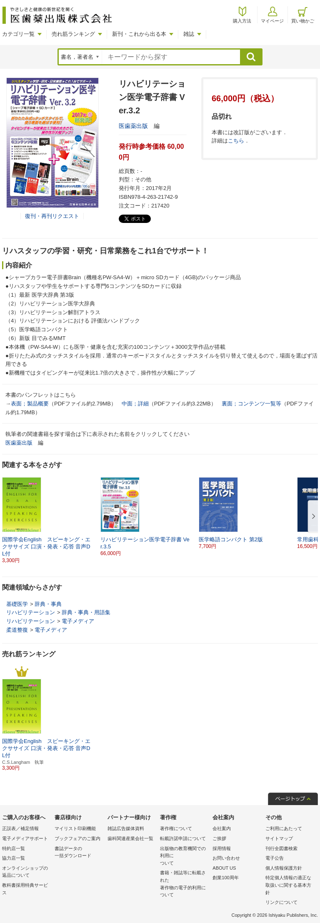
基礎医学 (17, 604)
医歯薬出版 (133, 126)
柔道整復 (17, 630)
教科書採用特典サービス (25, 889)
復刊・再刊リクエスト (52, 216)
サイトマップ (279, 838)
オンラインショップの (26, 872)
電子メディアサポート (25, 838)
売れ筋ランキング (73, 34)
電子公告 (274, 857)
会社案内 (221, 828)
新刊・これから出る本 (139, 34)
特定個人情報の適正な (289, 885)
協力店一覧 (13, 857)
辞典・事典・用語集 (86, 612)
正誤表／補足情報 (20, 828)
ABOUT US (224, 867)
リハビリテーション (30, 612)
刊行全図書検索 (281, 848)
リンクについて (281, 902)
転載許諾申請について (183, 838)
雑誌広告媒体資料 (126, 828)
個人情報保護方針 (283, 867)
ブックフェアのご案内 (77, 838)
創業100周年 (225, 877)
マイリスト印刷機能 (75, 828)
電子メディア (78, 621)
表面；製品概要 (30, 403)
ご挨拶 (219, 838)
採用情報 (221, 848)
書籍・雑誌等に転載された (184, 884)
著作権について (176, 828)
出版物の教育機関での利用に (184, 856)
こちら (236, 141)
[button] (312, 516)
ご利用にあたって (283, 828)
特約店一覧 (13, 848)
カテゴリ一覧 (18, 34)
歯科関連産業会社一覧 (130, 838)
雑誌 (188, 34)
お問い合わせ (226, 857)
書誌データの (79, 853)
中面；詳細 (135, 403)
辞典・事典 (48, 604)
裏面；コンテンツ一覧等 (251, 403)
